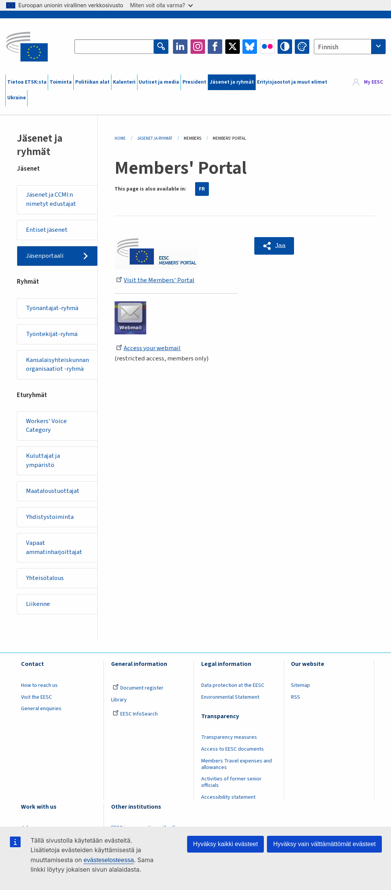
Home (120, 138)
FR (202, 189)
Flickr (267, 46)
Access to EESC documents (232, 749)
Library (119, 700)
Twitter (232, 46)
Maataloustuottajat (52, 491)
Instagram (198, 46)
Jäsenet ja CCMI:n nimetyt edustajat (51, 199)
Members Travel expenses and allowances (236, 764)
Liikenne (38, 604)
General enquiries (41, 708)
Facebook (215, 46)
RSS (295, 697)
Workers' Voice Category (46, 426)
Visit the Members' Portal (155, 280)
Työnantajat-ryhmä (52, 308)
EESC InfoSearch (135, 714)
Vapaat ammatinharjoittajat (54, 547)
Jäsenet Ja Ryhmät (154, 138)
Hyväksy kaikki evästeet (225, 844)
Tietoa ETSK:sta (27, 82)
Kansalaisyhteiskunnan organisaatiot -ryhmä (57, 364)
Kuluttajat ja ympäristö (43, 460)
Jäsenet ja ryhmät (232, 82)
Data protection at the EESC (232, 685)
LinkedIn (180, 46)
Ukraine (16, 98)
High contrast (285, 46)
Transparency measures (229, 737)
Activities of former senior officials (231, 782)
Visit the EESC (36, 697)
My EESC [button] (373, 82)
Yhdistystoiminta (50, 517)
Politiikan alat (92, 82)
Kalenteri (124, 82)
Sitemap (300, 685)
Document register (138, 688)
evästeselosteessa (109, 860)
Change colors (302, 46)
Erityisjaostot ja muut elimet (292, 82)
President (194, 82)
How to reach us (39, 685)
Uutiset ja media (159, 82)
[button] (274, 246)
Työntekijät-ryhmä (52, 334)
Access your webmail (148, 348)
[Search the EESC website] (114, 46)
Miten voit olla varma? (161, 5)
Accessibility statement (228, 797)
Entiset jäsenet (47, 229)
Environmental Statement (230, 697)
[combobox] (350, 46)
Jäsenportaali (45, 255)
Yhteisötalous (45, 578)
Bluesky (249, 46)
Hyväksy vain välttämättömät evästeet (324, 844)
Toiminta (61, 82)
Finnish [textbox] (328, 47)
